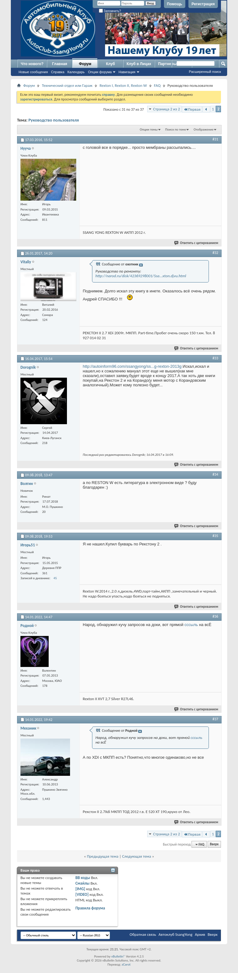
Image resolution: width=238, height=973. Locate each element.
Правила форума (90, 908)
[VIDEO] (82, 894)
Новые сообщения (33, 72)
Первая (192, 109)
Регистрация (203, 4)
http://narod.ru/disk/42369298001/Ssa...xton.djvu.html (140, 275)
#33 (215, 358)
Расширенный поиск (205, 71)
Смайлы (82, 883)
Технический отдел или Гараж (67, 85)
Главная (59, 64)
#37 (215, 719)
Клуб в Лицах (138, 64)
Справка (57, 72)
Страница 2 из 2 (166, 109)
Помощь (174, 4)
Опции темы (149, 129)
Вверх (214, 844)
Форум (85, 64)
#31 (215, 139)
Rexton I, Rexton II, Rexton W (123, 85)
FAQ (157, 85)
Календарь (76, 72)
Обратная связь (143, 934)
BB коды (82, 877)
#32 (215, 253)
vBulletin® (118, 956)
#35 (215, 536)
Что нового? (32, 64)
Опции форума (100, 72)
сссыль (191, 624)
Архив (200, 934)
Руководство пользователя (54, 120)
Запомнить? (110, 11)
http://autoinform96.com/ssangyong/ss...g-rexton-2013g (132, 366)
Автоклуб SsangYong (175, 934)
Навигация (126, 72)
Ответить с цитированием (196, 243)
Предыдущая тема (102, 856)
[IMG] (80, 888)
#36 (215, 616)
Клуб (110, 64)
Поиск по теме (175, 129)
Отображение (204, 129)
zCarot (126, 964)
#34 (215, 474)
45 (55, 578)
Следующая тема (136, 856)
